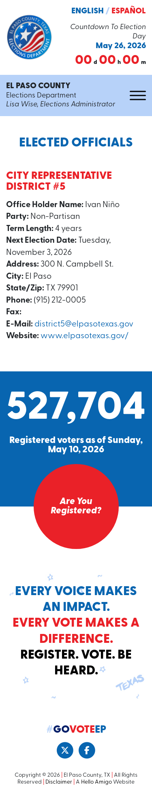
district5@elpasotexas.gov (83, 324)
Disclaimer (58, 782)
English (87, 11)
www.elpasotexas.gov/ (84, 336)
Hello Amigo (96, 782)
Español (128, 11)
